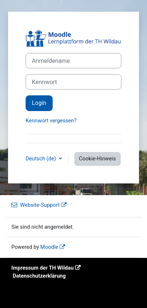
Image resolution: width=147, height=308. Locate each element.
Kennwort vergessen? (51, 120)
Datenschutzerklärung (39, 276)
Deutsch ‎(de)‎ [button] (41, 158)
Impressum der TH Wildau (42, 268)
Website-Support (35, 205)
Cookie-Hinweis (97, 158)
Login (39, 102)
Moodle (49, 247)
